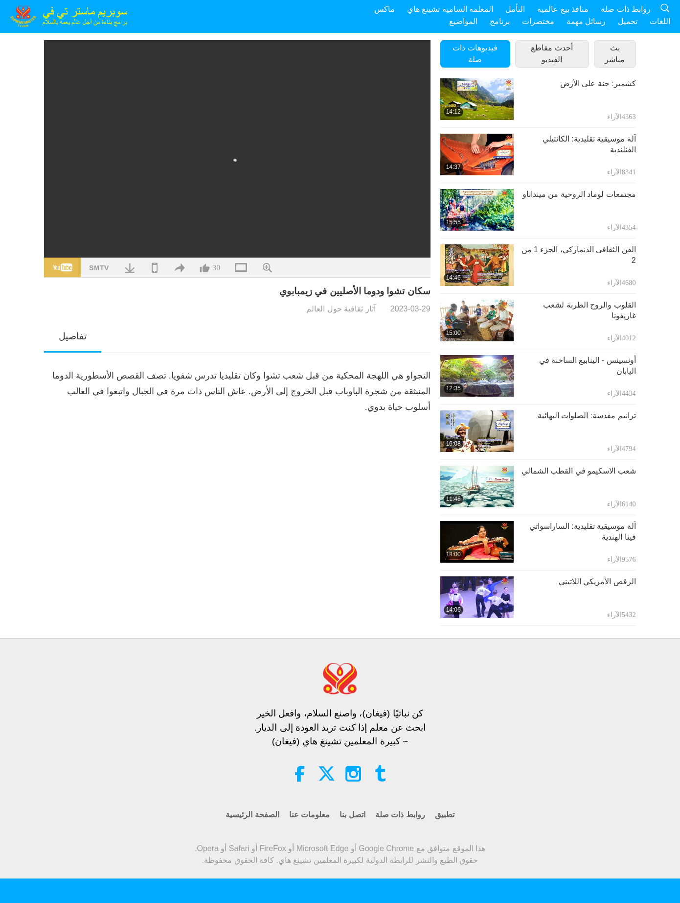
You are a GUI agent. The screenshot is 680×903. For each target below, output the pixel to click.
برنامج (500, 21)
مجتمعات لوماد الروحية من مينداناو (579, 194)
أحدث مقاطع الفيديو (551, 54)
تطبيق (444, 814)
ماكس (384, 9)
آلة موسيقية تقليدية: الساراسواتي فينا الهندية (582, 531)
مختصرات (538, 21)
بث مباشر (615, 54)
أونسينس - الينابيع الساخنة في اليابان (587, 365)
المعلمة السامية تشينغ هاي (450, 9)
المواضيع (463, 21)
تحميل (627, 21)
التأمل (515, 9)
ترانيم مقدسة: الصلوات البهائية (587, 415)
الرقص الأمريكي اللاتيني (597, 581)
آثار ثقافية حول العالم (340, 309)
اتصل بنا (352, 814)
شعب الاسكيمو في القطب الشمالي (578, 471)
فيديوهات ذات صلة (475, 54)
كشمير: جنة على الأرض (598, 83)
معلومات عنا (309, 814)
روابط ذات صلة (626, 9)
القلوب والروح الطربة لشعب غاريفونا (589, 310)
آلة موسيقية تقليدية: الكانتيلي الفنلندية (589, 144)
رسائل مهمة (586, 21)
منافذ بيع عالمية (563, 9)
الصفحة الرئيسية (252, 814)
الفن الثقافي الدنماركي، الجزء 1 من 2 (578, 254)
